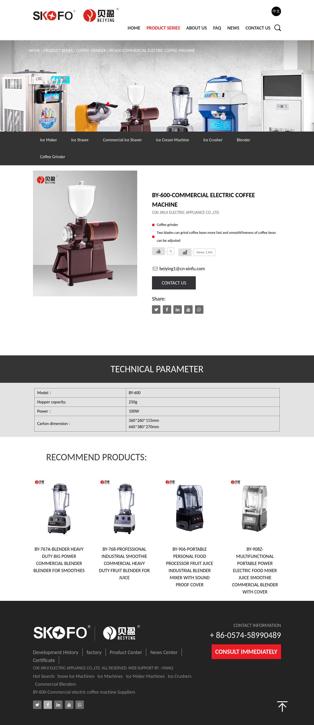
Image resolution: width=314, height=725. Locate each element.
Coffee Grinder (91, 50)
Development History (55, 652)
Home (134, 28)
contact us (174, 283)
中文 (276, 11)
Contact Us (258, 28)
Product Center (126, 652)
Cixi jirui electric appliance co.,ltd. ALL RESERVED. (80, 667)
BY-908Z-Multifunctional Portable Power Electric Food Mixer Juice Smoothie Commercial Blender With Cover (255, 570)
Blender (243, 139)
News (233, 28)
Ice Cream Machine (172, 139)
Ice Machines (110, 676)
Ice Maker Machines (145, 676)
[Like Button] (158, 251)
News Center (164, 652)
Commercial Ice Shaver (122, 139)
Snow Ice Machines (76, 676)
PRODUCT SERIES (163, 28)
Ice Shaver (80, 139)
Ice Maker (48, 139)
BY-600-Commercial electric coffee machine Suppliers (84, 692)
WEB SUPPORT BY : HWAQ (150, 667)
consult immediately (246, 651)
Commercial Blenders (55, 684)
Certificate (44, 660)
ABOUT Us (196, 28)
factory (94, 652)
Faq (217, 28)
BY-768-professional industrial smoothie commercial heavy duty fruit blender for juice (124, 563)
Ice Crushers (179, 676)
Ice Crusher (212, 139)
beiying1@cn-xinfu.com (178, 269)
